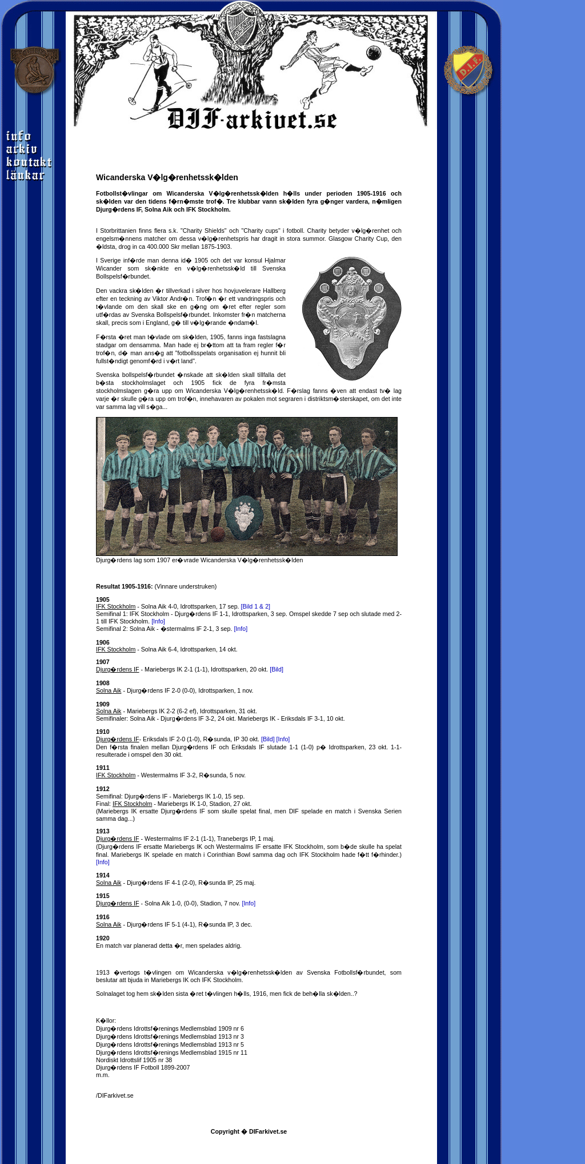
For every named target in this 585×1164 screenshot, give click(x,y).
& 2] (264, 606)
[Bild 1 (250, 606)
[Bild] (276, 669)
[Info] (158, 621)
